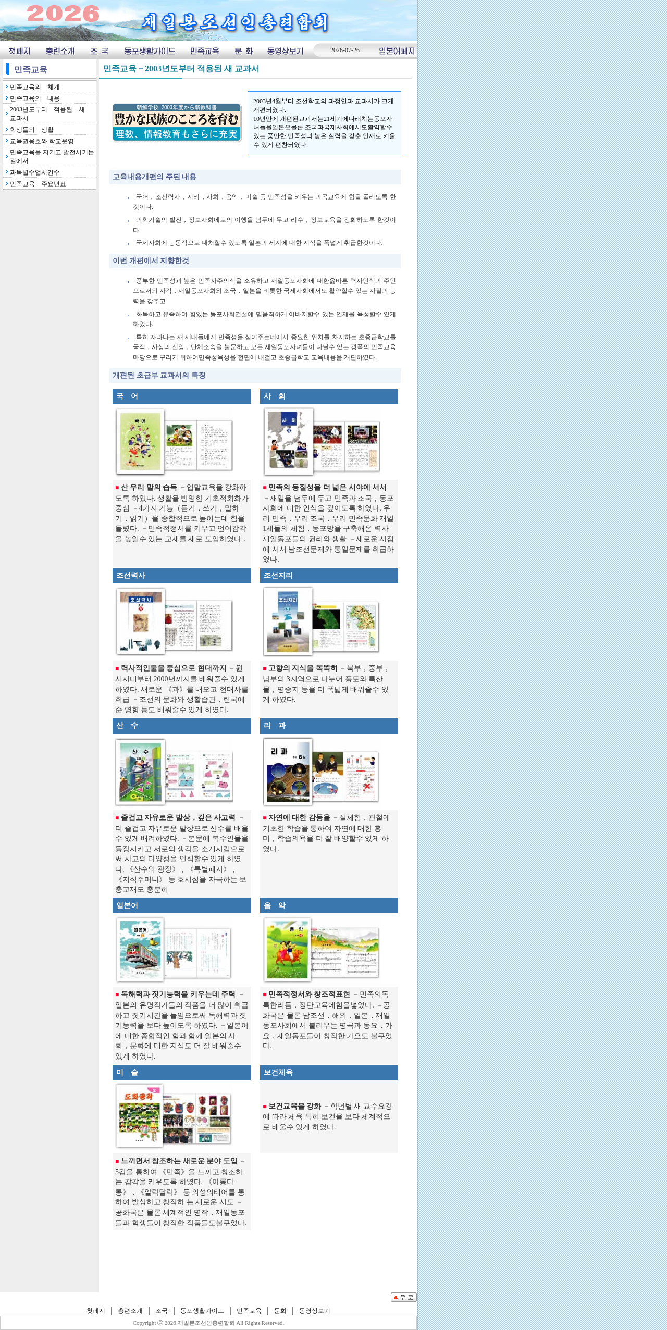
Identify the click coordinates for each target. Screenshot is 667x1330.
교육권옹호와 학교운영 (42, 141)
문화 (243, 50)
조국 (99, 50)
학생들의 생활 (32, 129)
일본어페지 (397, 50)
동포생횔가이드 (149, 50)
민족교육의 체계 (35, 87)
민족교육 (205, 50)
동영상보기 (286, 50)
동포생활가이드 (202, 1310)
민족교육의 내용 (35, 98)
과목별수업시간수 (35, 172)
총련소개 (60, 50)
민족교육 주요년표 (38, 184)
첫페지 (19, 50)
